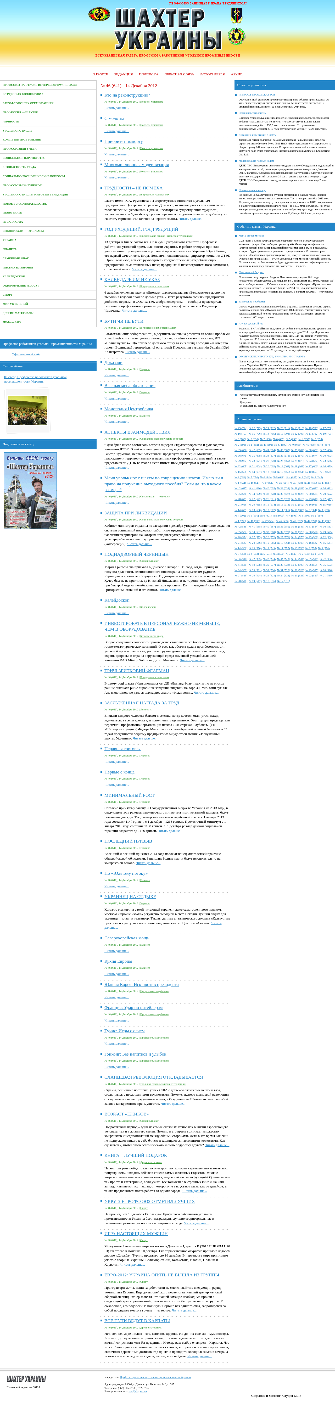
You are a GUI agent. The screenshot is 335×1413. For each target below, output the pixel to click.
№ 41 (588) (255, 526)
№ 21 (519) (326, 575)
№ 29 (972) (240, 460)
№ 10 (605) (297, 510)
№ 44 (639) (310, 482)
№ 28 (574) (240, 537)
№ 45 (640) (296, 482)
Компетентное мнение (22, 139)
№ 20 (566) (255, 542)
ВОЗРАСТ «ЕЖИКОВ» (126, 1114)
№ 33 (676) (283, 455)
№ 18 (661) (297, 466)
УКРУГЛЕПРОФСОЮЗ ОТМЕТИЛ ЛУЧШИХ (149, 1201)
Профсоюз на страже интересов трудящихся (40, 84)
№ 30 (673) (326, 455)
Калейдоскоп (14, 276)
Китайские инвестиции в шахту (257, 134)
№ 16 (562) (311, 542)
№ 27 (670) (269, 460)
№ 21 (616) (240, 504)
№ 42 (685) (255, 450)
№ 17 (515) (283, 581)
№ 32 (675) (297, 455)
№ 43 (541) (311, 559)
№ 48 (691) (266, 444)
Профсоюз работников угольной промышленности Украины (155, 1377)
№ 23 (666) (326, 460)
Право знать (12, 212)
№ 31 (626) (297, 493)
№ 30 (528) (297, 570)
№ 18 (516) (269, 581)
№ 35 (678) (255, 455)
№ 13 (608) (255, 510)
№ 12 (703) (297, 433)
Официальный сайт (26, 354)
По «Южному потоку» (126, 873)
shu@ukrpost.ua (138, 1391)
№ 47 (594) (267, 521)
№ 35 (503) (326, 564)
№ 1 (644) (240, 482)
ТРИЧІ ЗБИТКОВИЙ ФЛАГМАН (136, 670)
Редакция (123, 74)
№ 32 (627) (283, 493)
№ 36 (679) (240, 455)
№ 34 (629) (255, 493)
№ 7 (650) (253, 477)
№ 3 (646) (304, 477)
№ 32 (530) (269, 570)
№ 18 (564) (283, 542)
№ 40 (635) (269, 488)
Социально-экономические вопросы (34, 176)
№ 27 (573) (255, 537)
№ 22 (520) (311, 575)
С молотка (114, 118)
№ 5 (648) (278, 477)
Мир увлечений (15, 303)
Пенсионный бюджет (251, 272)
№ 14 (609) (240, 510)
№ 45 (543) (283, 559)
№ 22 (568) (326, 537)
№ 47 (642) (267, 482)
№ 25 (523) (269, 575)
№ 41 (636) (255, 488)
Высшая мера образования (129, 385)
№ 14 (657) (255, 471)
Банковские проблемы (252, 301)
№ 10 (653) (311, 471)
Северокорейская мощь (126, 937)
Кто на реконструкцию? (127, 95)
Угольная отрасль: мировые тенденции (35, 194)
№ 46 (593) (282, 521)
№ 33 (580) (269, 532)
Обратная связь (179, 74)
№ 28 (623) (240, 499)
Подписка (148, 74)
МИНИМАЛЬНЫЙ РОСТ (129, 795)
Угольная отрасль (17, 130)
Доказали (113, 362)
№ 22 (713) (255, 428)
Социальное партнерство (24, 157)
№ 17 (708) (326, 428)
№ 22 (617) (326, 499)
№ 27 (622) (255, 499)
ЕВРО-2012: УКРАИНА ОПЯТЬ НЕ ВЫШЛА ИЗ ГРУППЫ (161, 1274)
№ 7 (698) (266, 439)
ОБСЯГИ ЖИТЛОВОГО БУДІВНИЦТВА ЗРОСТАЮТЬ (272, 356)
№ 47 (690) (280, 444)
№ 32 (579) (283, 532)
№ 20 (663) (269, 466)
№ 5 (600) (278, 515)
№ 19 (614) (269, 504)
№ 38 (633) (297, 488)
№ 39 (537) (269, 564)
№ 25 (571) (283, 537)
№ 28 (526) (326, 570)
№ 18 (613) (283, 504)
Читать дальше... (116, 108)
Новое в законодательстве (25, 203)
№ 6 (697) (278, 439)
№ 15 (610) (326, 504)
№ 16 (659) (326, 466)
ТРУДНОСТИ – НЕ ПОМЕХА (133, 188)
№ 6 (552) (253, 553)
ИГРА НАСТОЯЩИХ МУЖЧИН (136, 1233)
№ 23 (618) (311, 499)
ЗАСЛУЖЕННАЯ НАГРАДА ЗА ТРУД (141, 702)
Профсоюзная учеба (20, 148)
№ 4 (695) (304, 439)
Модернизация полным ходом (256, 160)
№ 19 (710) (297, 428)
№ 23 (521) (297, 575)
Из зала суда (13, 221)
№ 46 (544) (269, 559)
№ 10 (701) (326, 433)
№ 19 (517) (255, 581)
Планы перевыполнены (252, 112)
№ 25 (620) (283, 499)
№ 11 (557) (283, 548)
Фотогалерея (212, 74)
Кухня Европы (118, 961)
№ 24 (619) (297, 499)
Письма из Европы (18, 267)
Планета (10, 249)
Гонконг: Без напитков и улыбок (135, 1054)
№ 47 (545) (255, 559)
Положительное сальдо (252, 190)
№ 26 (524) (255, 575)
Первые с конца (119, 772)
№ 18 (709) (311, 428)
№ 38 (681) (311, 450)
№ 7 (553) (240, 553)
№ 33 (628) (269, 493)
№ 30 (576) (311, 532)
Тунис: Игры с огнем (124, 1030)
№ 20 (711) (283, 428)
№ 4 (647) (291, 477)
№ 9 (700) (240, 439)
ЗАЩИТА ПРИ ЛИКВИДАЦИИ (135, 513)
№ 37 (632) (311, 488)
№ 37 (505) (297, 564)
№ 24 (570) (297, 537)
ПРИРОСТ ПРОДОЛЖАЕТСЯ (257, 94)
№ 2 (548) (304, 553)
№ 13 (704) (283, 433)
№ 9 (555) (311, 548)
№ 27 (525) (240, 575)
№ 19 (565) (269, 542)
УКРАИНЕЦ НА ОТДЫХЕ (130, 896)
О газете (100, 74)
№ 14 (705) (269, 433)
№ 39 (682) (297, 450)
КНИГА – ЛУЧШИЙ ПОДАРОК (135, 1155)
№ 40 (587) (269, 526)
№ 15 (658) (240, 471)
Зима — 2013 (12, 322)
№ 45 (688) (309, 444)
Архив (236, 74)
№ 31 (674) (311, 455)
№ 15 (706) (255, 433)
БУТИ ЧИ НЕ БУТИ (123, 321)
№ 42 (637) (240, 488)
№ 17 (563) (297, 542)
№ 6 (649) (266, 477)
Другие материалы (18, 313)
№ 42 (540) (326, 559)
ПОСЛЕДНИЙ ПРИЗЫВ (128, 841)
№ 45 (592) (296, 521)
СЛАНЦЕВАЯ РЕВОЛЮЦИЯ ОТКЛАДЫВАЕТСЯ (153, 1077)
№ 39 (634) (283, 488)
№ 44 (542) (297, 559)
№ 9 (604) (311, 510)
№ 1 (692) (253, 444)
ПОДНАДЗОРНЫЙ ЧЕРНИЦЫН (136, 554)
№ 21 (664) (255, 466)
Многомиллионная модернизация (136, 164)
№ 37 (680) (326, 450)
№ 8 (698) (253, 439)
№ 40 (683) (283, 450)
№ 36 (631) (326, 488)
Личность (11, 121)
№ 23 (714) (240, 428)
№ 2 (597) (317, 515)
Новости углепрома (151, 101)
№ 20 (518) (240, 581)
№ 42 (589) (240, 526)
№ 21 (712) (269, 428)
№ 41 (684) (269, 450)
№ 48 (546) (240, 559)
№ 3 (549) (291, 553)
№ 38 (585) (297, 526)
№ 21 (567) (240, 542)
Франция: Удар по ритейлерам (133, 1007)
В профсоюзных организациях (28, 103)
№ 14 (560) (240, 548)
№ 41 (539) (240, 564)
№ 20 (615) (255, 504)
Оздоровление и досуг (21, 285)
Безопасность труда (19, 167)
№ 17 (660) (311, 466)
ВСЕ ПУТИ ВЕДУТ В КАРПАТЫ (137, 1320)
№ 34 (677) (269, 455)
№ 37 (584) (311, 526)
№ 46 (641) (282, 482)
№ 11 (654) (297, 471)
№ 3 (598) (304, 515)
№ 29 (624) (326, 493)
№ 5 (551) (266, 553)
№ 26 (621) (269, 499)
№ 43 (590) (324, 521)
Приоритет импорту (123, 141)
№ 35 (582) (240, 532)
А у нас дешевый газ (251, 323)
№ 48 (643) (253, 482)
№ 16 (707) (240, 433)
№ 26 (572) (269, 537)
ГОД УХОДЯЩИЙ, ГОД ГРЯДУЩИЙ (141, 229)
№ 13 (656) (269, 471)
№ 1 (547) (317, 553)
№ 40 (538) (255, 564)
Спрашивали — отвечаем (23, 230)
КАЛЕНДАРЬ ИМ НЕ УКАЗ (132, 279)
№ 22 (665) (240, 466)
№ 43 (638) (324, 482)
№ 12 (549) (269, 548)
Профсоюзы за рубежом (22, 185)
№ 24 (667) (311, 460)
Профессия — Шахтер (20, 112)
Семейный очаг (16, 258)
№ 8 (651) (240, 477)
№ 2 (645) (317, 477)
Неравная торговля (122, 748)
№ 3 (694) (317, 439)
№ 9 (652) (325, 471)
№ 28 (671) (255, 460)
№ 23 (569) (311, 537)
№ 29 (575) (326, 532)
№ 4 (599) (291, 515)
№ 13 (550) (255, 548)
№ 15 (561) (326, 542)
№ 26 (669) (283, 460)
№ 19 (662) (283, 466)
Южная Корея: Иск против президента (141, 984)
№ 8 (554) (324, 548)
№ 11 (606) (283, 510)
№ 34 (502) (240, 570)
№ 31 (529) (283, 570)
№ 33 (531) (255, 570)
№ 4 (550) (278, 553)
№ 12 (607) (269, 510)
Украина (9, 240)
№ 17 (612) (297, 504)
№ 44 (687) (323, 444)
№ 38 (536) (283, 564)
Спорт (8, 294)
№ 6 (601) (253, 515)
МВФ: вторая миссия (251, 235)
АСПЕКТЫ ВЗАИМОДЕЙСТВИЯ (137, 432)
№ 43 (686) (240, 450)
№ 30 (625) (311, 493)
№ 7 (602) (240, 515)
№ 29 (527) (311, 570)
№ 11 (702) (311, 433)
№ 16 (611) (311, 504)
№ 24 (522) (283, 575)
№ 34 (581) (255, 532)
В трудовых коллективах (23, 94)
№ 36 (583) (326, 526)
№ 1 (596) (240, 521)
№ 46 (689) (294, 444)
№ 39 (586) (283, 526)
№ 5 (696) (291, 439)
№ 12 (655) (283, 471)
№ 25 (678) (297, 460)
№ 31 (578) (297, 532)
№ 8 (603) (324, 510)
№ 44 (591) (310, 521)
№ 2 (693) (240, 444)
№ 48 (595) (253, 521)
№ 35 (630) (240, 493)
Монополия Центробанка (128, 408)
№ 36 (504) (311, 564)
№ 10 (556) (297, 548)
